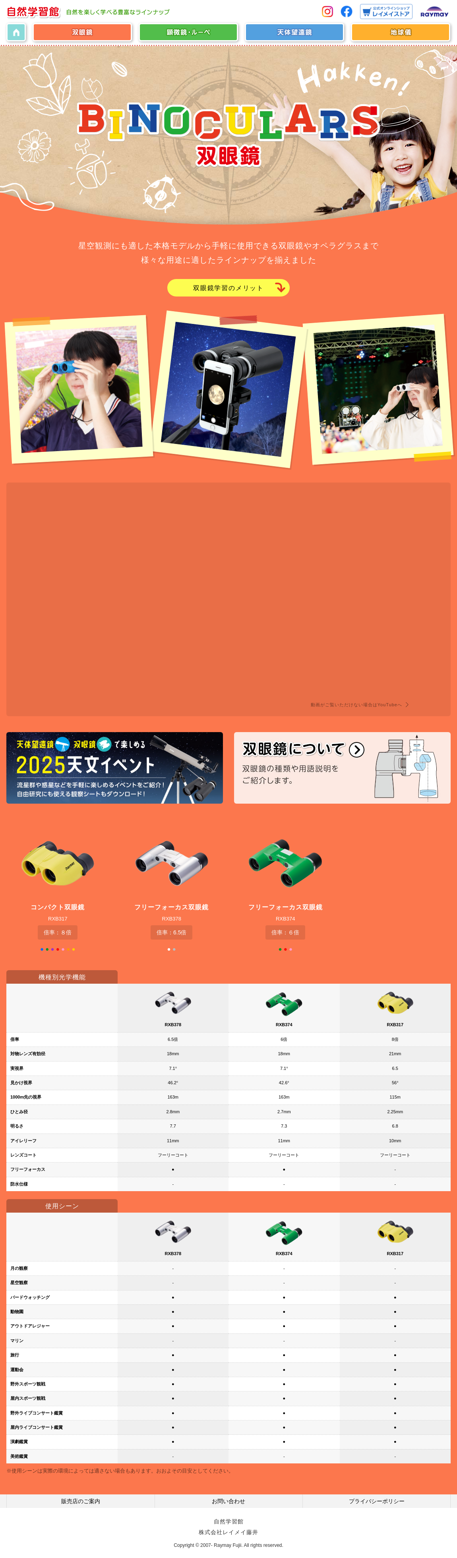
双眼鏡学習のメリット (228, 288)
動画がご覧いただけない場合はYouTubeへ (356, 705)
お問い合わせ (228, 1502)
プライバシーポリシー (377, 1502)
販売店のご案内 (80, 1502)
